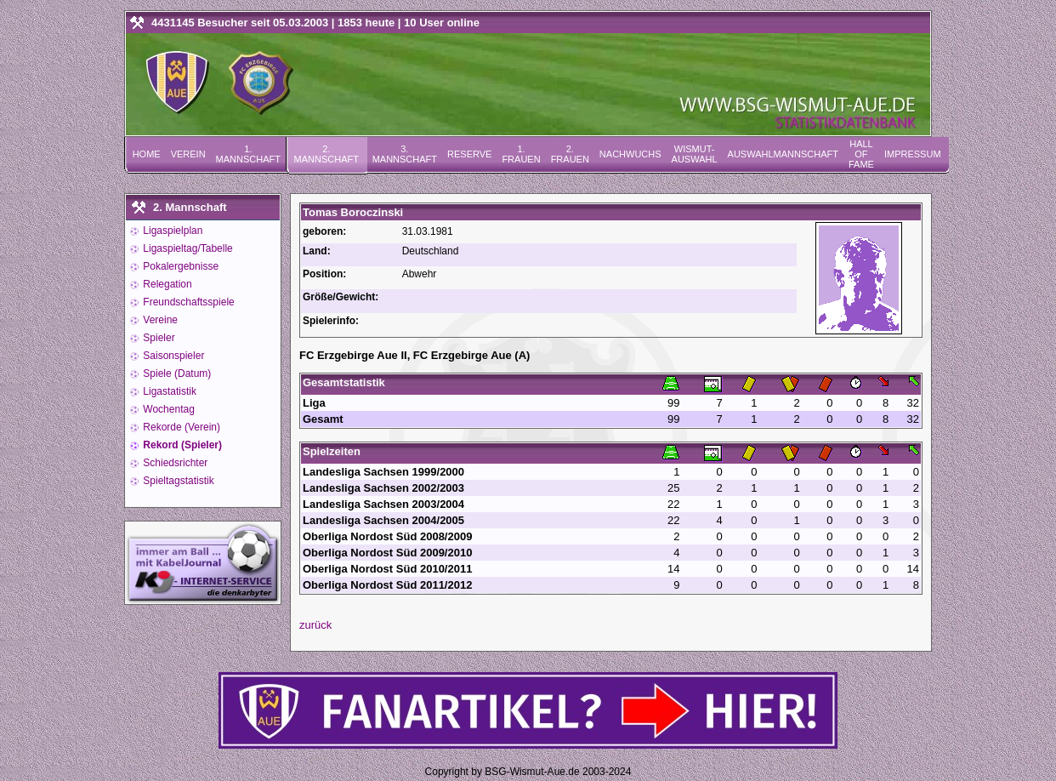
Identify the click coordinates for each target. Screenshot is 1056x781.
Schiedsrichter (173, 463)
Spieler (157, 338)
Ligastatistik (168, 391)
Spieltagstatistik (177, 481)
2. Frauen (570, 154)
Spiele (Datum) (175, 373)
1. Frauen (521, 154)
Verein (188, 154)
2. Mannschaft (326, 154)
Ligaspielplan (171, 231)
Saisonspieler (172, 356)
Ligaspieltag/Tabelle (186, 248)
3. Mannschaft (404, 154)
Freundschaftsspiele (187, 302)
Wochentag (167, 409)
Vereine (159, 320)
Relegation (166, 284)
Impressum (912, 154)
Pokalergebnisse (179, 266)
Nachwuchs (630, 154)
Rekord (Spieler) (181, 445)
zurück (315, 625)
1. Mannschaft (248, 154)
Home (147, 154)
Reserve (469, 154)
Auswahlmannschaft (783, 154)
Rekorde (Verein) (180, 427)
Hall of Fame (861, 154)
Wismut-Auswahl (695, 154)
